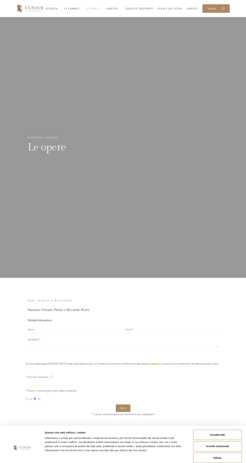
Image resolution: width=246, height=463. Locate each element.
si (31, 398)
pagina (155, 363)
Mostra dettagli (179, 456)
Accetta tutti (217, 417)
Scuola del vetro (170, 8)
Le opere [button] (93, 8)
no (39, 398)
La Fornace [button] (73, 8)
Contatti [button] (193, 8)
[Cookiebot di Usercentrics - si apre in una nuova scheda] (22, 456)
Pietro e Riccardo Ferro (72, 310)
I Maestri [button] (113, 8)
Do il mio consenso (37, 376)
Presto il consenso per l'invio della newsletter (51, 390)
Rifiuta (218, 440)
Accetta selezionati (217, 428)
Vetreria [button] (53, 8)
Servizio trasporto (139, 8)
